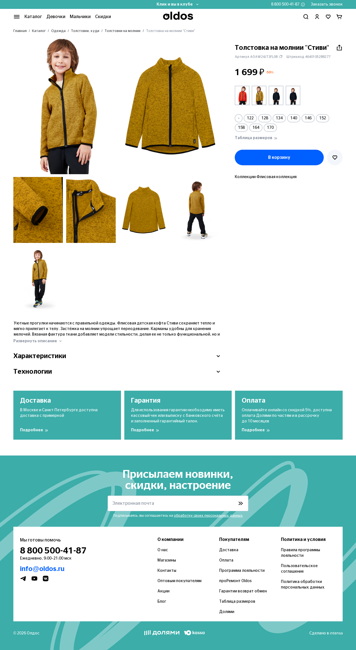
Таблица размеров (236, 601)
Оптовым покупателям (177, 581)
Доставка (227, 550)
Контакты (165, 570)
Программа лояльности (240, 570)
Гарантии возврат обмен (241, 591)
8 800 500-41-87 (288, 4)
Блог (161, 601)
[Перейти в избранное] (328, 16)
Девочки (53, 16)
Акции (162, 591)
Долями (226, 612)
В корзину (279, 157)
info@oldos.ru (40, 569)
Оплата (226, 560)
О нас (162, 550)
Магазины (166, 560)
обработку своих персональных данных (206, 516)
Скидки (98, 16)
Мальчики (76, 16)
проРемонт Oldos (234, 581)
